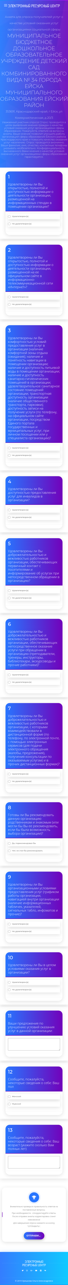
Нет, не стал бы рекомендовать (27, 851)
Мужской (16, 1104)
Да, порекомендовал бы (24, 843)
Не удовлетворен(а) (21, 224)
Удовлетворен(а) (20, 216)
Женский (16, 1096)
